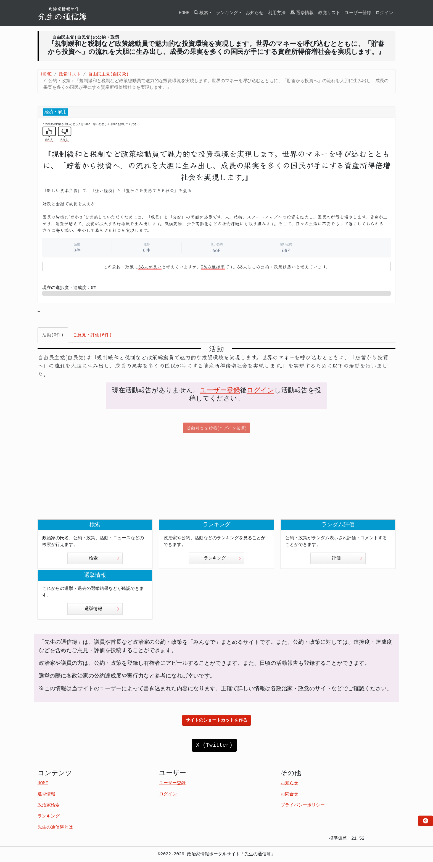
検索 (104, 558)
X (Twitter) (214, 745)
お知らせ (254, 13)
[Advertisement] (216, 476)
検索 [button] (201, 12)
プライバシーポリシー (303, 805)
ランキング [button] (227, 13)
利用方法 (277, 13)
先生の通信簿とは (55, 827)
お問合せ (289, 794)
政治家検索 (49, 805)
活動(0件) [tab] (53, 335)
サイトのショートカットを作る (216, 720)
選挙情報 (302, 12)
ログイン (384, 13)
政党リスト (329, 13)
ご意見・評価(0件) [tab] (92, 335)
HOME (184, 13)
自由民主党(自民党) (108, 74)
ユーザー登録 (358, 13)
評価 (347, 558)
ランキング (222, 558)
